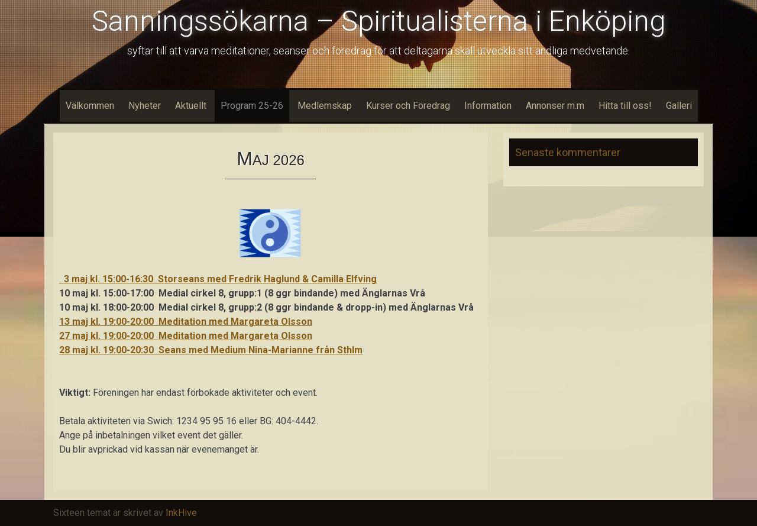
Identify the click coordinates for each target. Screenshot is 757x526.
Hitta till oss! (625, 105)
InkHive (181, 512)
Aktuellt (190, 105)
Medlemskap (324, 105)
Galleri (679, 105)
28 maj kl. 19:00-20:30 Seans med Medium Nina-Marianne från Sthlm (211, 350)
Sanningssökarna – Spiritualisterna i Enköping (378, 21)
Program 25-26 (252, 105)
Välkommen (90, 105)
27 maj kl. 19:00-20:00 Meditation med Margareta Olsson (185, 335)
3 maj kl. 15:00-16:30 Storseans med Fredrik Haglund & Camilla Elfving (218, 279)
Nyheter (144, 105)
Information (488, 105)
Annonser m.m (555, 105)
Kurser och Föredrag (408, 105)
